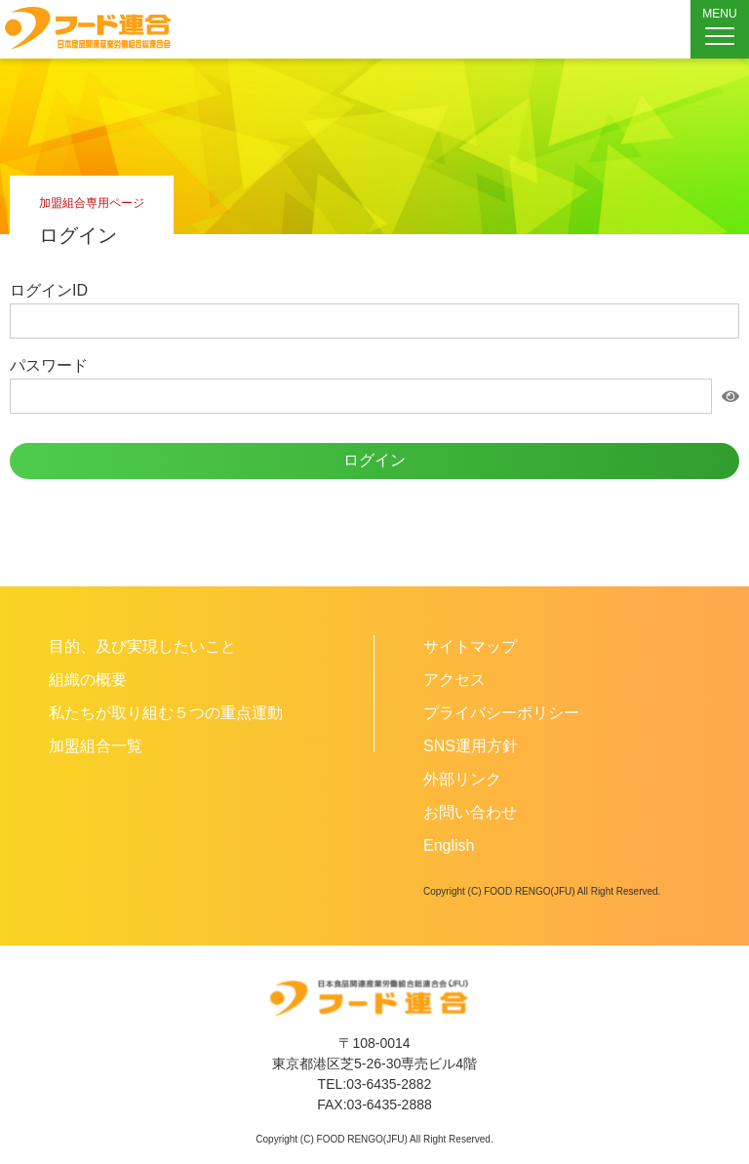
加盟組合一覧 (95, 746)
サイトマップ (470, 646)
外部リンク (462, 779)
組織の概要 (88, 679)
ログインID (49, 290)
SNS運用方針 (470, 746)
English (448, 845)
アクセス (454, 679)
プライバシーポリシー (501, 712)
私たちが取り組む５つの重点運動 (166, 712)
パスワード (49, 365)
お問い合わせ (470, 812)
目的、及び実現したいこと (142, 646)
